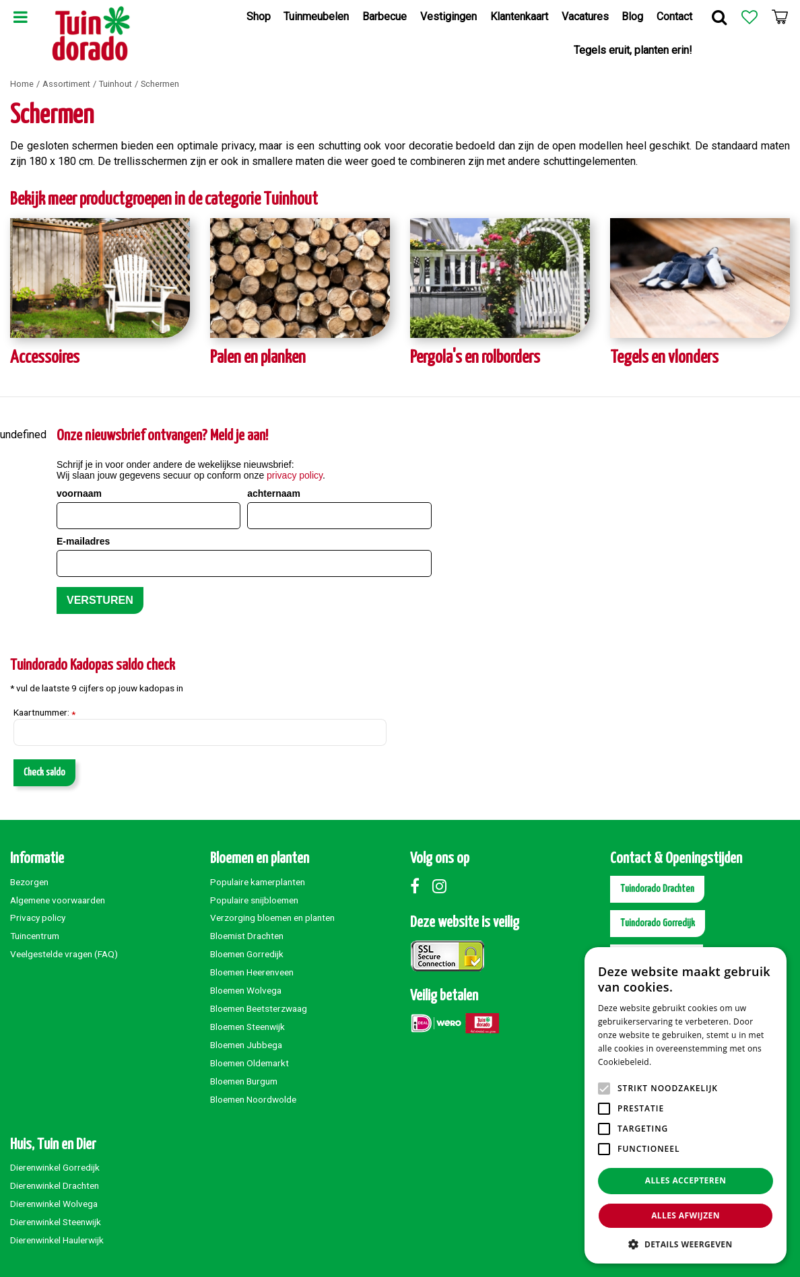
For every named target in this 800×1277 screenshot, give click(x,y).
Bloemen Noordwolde (253, 1099)
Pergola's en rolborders (475, 358)
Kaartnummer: (44, 713)
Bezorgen (29, 881)
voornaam (79, 493)
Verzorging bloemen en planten (272, 917)
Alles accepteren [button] (686, 1180)
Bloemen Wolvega (245, 990)
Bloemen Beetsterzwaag (258, 1008)
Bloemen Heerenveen (252, 972)
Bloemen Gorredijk (247, 953)
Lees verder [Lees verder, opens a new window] (677, 1062)
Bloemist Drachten (247, 935)
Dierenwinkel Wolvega (54, 1203)
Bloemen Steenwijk (247, 1026)
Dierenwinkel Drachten (54, 1185)
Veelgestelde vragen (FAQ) (64, 953)
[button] (685, 1243)
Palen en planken (258, 358)
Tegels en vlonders (664, 358)
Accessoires (44, 358)
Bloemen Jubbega (246, 1044)
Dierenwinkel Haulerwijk (57, 1240)
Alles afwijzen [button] (685, 1215)
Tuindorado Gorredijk (657, 923)
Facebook (420, 886)
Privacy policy (37, 917)
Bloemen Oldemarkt (249, 1063)
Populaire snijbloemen (254, 900)
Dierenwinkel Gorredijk (55, 1167)
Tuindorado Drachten (657, 889)
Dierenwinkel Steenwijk (55, 1221)
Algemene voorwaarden (57, 900)
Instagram (442, 886)
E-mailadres (83, 541)
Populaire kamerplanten (257, 881)
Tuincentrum (34, 935)
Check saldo (44, 772)
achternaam (273, 493)
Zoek (719, 17)
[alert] (686, 1105)
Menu (20, 17)
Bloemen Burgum (243, 1081)
